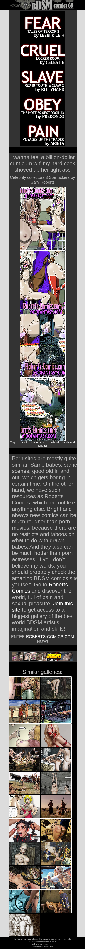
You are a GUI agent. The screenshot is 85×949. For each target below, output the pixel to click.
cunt (44, 442)
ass (45, 445)
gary (20, 442)
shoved (70, 442)
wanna (37, 442)
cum (50, 442)
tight (40, 445)
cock (62, 442)
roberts (28, 442)
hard (56, 442)
